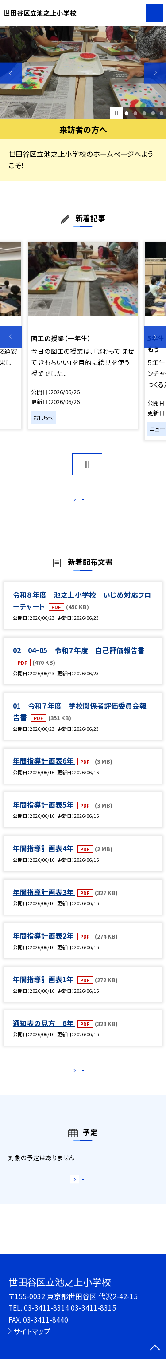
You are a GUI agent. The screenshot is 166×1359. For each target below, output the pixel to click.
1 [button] (127, 113)
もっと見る (78, 502)
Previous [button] (11, 73)
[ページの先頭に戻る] (155, 1348)
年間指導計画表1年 (44, 989)
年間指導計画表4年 (44, 857)
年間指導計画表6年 (44, 770)
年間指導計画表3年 (44, 901)
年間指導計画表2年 (44, 945)
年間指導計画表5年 (44, 814)
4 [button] (153, 113)
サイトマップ (32, 1331)
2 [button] (135, 113)
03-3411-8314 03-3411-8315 (70, 1307)
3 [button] (144, 113)
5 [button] (162, 113)
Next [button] (155, 73)
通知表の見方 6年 (44, 1032)
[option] (83, 73)
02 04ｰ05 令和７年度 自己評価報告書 (79, 659)
